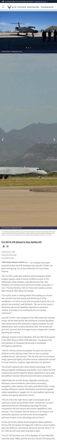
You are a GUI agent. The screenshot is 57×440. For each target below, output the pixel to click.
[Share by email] (7, 246)
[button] (41, 2)
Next (51, 31)
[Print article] (3, 246)
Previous (5, 31)
